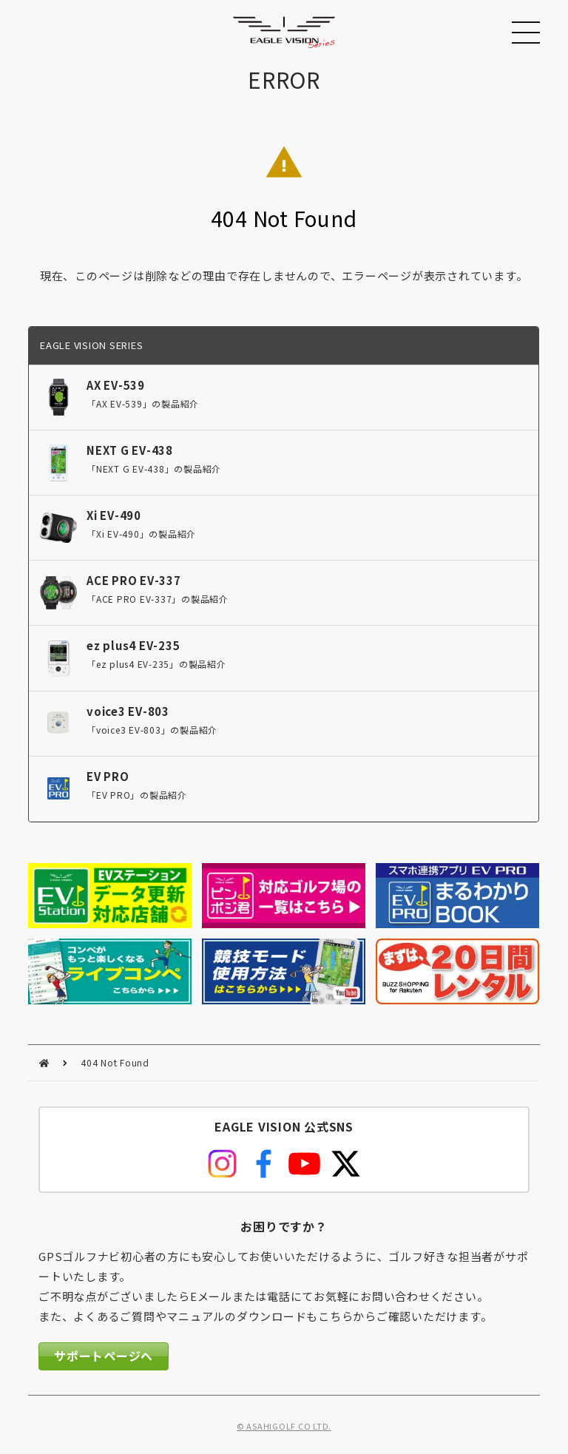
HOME (44, 1063)
